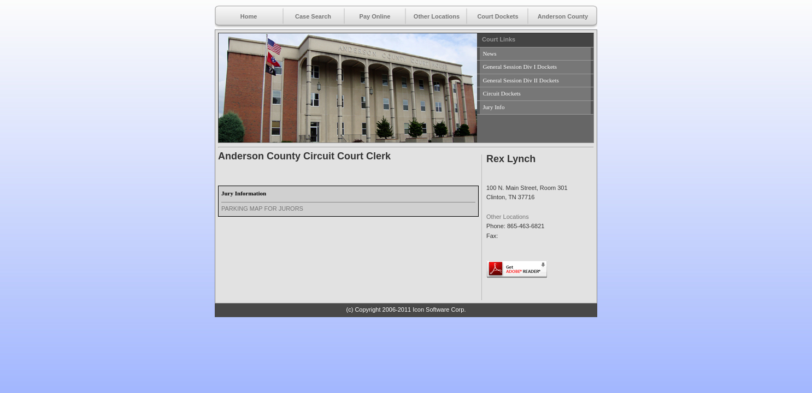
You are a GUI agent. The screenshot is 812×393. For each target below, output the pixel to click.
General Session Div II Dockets (521, 80)
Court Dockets (497, 16)
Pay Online (375, 16)
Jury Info (494, 107)
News (490, 53)
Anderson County (563, 16)
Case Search (313, 16)
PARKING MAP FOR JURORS (262, 208)
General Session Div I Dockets (520, 66)
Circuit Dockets (502, 93)
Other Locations (437, 16)
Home (248, 16)
